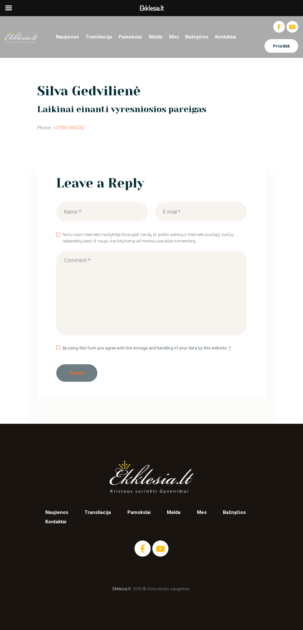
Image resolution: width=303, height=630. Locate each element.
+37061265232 (68, 128)
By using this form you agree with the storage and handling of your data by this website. (146, 348)
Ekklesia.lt (122, 588)
